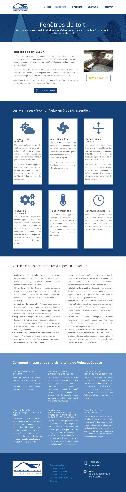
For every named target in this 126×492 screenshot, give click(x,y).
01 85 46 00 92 (47, 90)
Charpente (77, 7)
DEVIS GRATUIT (98, 78)
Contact (109, 7)
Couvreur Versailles (57, 468)
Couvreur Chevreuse (58, 474)
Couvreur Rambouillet (58, 471)
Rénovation (93, 7)
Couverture (60, 7)
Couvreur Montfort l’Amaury (61, 478)
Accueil (47, 7)
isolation (66, 72)
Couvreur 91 (54, 481)
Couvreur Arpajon (57, 465)
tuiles (70, 278)
